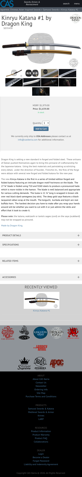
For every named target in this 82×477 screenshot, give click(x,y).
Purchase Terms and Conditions (41, 396)
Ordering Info (41, 389)
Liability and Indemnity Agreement (41, 464)
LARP (41, 419)
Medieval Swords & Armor (41, 412)
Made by (11, 225)
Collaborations (41, 441)
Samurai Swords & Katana (41, 408)
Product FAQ (41, 438)
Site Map (41, 392)
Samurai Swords (51, 9)
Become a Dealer (41, 457)
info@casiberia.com (28, 139)
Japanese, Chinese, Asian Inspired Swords (20, 9)
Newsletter (41, 385)
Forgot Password (41, 460)
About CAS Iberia (41, 379)
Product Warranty (40, 434)
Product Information (41, 431)
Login (41, 453)
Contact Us (41, 382)
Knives (41, 415)
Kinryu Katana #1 (41, 310)
